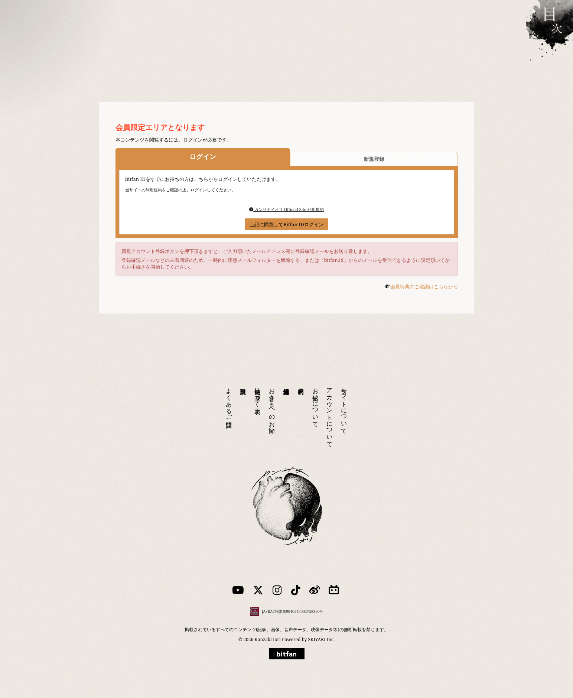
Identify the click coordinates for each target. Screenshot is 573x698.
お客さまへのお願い (272, 407)
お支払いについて (316, 404)
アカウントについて (330, 414)
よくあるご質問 (229, 401)
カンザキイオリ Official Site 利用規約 (286, 209)
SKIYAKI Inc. (321, 639)
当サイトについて (344, 407)
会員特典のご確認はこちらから (424, 286)
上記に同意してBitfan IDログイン (286, 224)
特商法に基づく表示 (258, 394)
